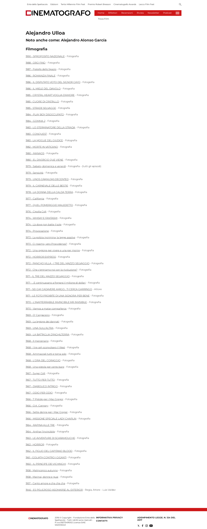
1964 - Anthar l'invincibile (40, 431)
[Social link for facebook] (142, 525)
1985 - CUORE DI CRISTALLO (42, 101)
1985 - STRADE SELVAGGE (41, 108)
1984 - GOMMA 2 (35, 120)
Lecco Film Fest (146, 4)
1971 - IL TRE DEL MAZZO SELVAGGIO (48, 276)
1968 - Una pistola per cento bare (45, 366)
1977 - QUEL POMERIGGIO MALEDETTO (49, 205)
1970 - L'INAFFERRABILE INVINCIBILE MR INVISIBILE (56, 302)
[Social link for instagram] (146, 525)
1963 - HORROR (35, 444)
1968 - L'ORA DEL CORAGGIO (43, 360)
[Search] (180, 4)
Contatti (101, 520)
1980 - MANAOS (35, 153)
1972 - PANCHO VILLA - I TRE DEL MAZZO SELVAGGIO (57, 263)
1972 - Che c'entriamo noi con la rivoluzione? (51, 269)
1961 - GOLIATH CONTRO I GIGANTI (46, 457)
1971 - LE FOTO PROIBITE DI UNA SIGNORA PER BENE (58, 295)
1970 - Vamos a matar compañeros (46, 308)
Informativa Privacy (109, 517)
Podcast (167, 12)
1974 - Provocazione (37, 230)
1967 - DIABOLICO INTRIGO (42, 386)
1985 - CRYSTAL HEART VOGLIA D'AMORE (50, 95)
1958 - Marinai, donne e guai (42, 476)
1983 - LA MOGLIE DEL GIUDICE (44, 140)
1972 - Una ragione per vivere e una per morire (53, 250)
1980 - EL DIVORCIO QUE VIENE (44, 159)
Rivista (140, 12)
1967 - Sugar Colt (35, 373)
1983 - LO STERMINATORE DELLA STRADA (50, 127)
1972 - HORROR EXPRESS (41, 256)
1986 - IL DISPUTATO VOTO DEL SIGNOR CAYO (53, 82)
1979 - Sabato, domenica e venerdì (46, 166)
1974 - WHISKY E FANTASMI (41, 218)
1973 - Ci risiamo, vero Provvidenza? (46, 243)
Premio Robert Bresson (99, 4)
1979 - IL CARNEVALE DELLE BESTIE (47, 185)
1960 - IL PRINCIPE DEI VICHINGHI (46, 463)
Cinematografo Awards (125, 4)
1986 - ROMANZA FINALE (40, 75)
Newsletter (153, 12)
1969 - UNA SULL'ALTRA (40, 328)
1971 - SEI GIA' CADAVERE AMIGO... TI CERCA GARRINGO (59, 289)
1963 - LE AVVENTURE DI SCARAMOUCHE (50, 438)
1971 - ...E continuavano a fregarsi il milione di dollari (56, 282)
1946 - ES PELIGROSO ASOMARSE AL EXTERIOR (54, 489)
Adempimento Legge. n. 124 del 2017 (156, 518)
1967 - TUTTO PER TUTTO (40, 379)
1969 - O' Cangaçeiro (38, 315)
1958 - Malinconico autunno (42, 470)
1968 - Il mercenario (37, 340)
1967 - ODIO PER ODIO (39, 392)
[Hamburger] (177, 13)
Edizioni (54, 4)
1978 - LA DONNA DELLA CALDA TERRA (49, 192)
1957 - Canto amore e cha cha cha (45, 483)
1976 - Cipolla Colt (36, 211)
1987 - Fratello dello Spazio (41, 69)
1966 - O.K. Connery (37, 405)
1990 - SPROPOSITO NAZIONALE (45, 56)
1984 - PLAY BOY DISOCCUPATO (45, 114)
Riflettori (112, 12)
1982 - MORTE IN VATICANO (42, 146)
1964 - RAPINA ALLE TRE (40, 425)
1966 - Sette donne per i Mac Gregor (47, 412)
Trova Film (103, 18)
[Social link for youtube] (151, 525)
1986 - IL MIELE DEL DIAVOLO (43, 88)
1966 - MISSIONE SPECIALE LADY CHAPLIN (51, 418)
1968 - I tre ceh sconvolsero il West (45, 347)
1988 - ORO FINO (36, 62)
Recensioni (127, 12)
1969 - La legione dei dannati (42, 321)
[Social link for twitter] (138, 525)
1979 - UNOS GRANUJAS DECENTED (47, 179)
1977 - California (35, 198)
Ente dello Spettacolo (37, 4)
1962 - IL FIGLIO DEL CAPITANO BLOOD (49, 450)
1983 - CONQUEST (36, 133)
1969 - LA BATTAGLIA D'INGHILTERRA (47, 334)
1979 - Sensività (35, 172)
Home (101, 12)
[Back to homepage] (38, 518)
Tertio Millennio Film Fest (73, 4)
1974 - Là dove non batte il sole (43, 224)
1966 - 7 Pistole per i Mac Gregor (44, 399)
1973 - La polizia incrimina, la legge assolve (50, 237)
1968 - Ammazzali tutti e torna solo (46, 353)
